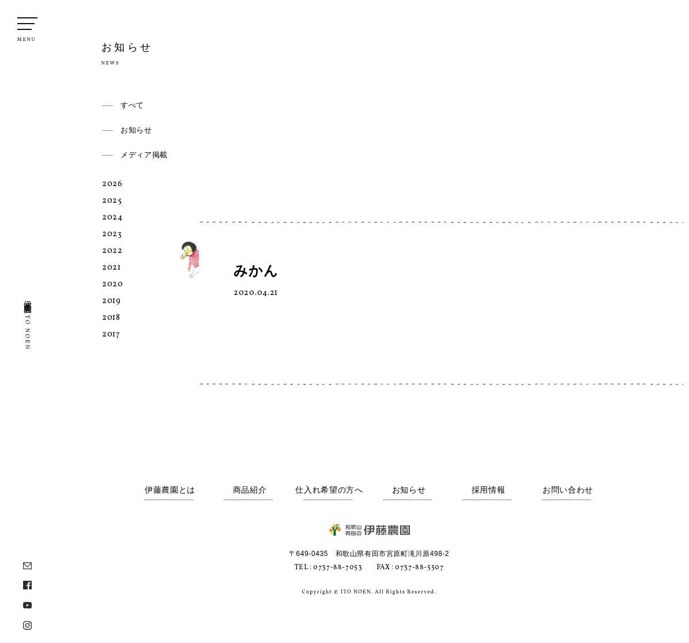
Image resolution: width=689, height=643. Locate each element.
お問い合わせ (568, 490)
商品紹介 (250, 490)
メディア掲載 (144, 154)
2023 (112, 234)
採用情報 (489, 490)
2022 (112, 250)
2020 (112, 284)
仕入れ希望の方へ (329, 490)
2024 (112, 217)
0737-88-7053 (337, 567)
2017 (111, 334)
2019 (111, 301)
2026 (112, 184)
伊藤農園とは (170, 490)
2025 (112, 200)
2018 (111, 317)
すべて (132, 105)
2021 (111, 267)
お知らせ (136, 130)
